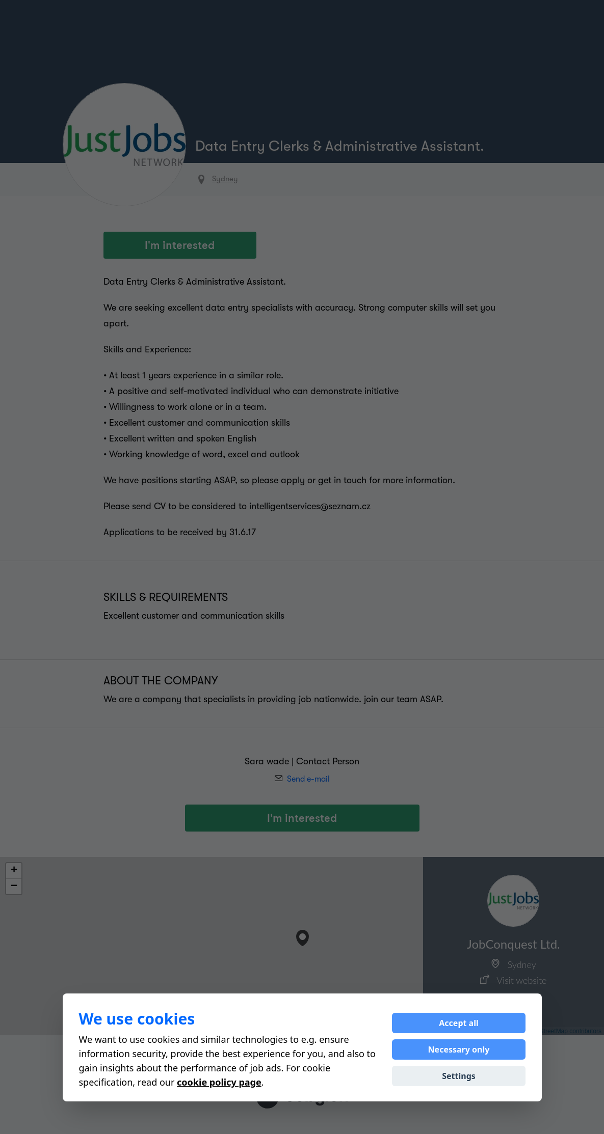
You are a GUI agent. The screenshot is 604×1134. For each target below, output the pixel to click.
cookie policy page (219, 1082)
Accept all (458, 1023)
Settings (459, 1076)
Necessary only (459, 1049)
